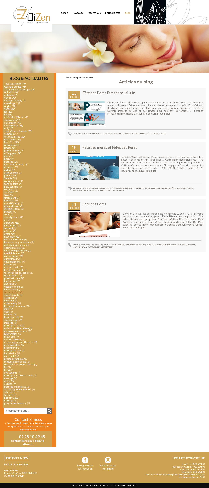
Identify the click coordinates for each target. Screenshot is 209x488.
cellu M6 (10, 95)
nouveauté (12, 236)
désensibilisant (13, 206)
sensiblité (10, 192)
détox (9, 233)
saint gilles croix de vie (18, 131)
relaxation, (126, 134)
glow (8, 308)
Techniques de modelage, (83, 245)
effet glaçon (12, 153)
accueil (65, 13)
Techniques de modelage (19, 89)
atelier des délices (15, 117)
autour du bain (13, 256)
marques (78, 13)
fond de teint (12, 183)
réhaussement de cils (16, 361)
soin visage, (93, 188)
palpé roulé (11, 397)
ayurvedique (12, 372)
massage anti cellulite (16, 386)
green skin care (13, 278)
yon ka (9, 97)
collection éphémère (16, 245)
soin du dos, (141, 245)
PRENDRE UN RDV (17, 458)
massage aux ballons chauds (20, 375)
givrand (10, 175)
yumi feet (10, 300)
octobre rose (12, 275)
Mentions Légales (122, 485)
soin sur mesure (14, 339)
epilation (10, 314)
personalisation (14, 345)
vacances (11, 133)
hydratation (12, 353)
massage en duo (14, 325)
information (12, 289)
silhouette (11, 392)
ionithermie (12, 225)
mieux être (11, 336)
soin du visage (13, 320)
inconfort (10, 200)
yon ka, (85, 188)
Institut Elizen (13, 208)
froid (8, 195)
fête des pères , (153, 134)
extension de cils (14, 247)
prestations (94, 13)
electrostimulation (15, 239)
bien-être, (117, 134)
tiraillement (11, 197)
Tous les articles (14, 84)
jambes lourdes (13, 150)
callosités (10, 297)
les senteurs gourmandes (19, 242)
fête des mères (14, 136)
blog (127, 13)
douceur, (93, 190)
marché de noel (13, 253)
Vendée (10, 178)
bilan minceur (12, 347)
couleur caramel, (117, 245)
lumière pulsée (13, 317)
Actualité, (77, 134)
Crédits (134, 485)
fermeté (10, 228)
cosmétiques (13, 203)
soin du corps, (105, 188)
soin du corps (13, 125)
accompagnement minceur (19, 389)
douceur (10, 167)
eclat (8, 311)
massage (163, 134)
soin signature (13, 217)
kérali (8, 370)
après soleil (11, 356)
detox (9, 381)
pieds (8, 156)
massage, (190, 188)
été (8, 128)
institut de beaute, (80, 190)
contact (139, 13)
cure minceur (12, 258)
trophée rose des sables (18, 272)
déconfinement (13, 286)
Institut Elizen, (94, 247)
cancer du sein (13, 267)
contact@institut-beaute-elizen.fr (28, 442)
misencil (10, 264)
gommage (11, 222)
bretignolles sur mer (17, 306)
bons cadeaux (113, 13)
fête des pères (86, 77)
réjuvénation (12, 333)
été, (113, 188)
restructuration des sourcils (20, 364)
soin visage (12, 120)
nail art (9, 170)
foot (8, 214)
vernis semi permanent (17, 250)
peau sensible (12, 186)
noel (8, 158)
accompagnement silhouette (20, 342)
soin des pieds (13, 295)
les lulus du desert (15, 270)
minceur (10, 211)
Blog (76, 77)
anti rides (10, 283)
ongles (10, 106)
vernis (9, 109)
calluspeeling (12, 303)
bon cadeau (12, 139)
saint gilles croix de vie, (92, 134)
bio (8, 114)
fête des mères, (150, 188)
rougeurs (10, 189)
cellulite (9, 383)
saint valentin (12, 172)
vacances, (140, 188)
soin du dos (12, 122)
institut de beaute (15, 164)
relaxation (11, 145)
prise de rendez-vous (17, 403)
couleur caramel (14, 100)
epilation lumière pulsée (18, 328)
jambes (10, 147)
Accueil (69, 77)
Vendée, (143, 134)
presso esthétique (15, 358)
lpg (8, 111)
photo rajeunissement (17, 331)
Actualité (11, 92)
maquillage (11, 103)
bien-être (11, 142)
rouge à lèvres (13, 181)
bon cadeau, (108, 134)
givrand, (135, 134)
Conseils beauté (14, 86)
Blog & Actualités (29, 78)
